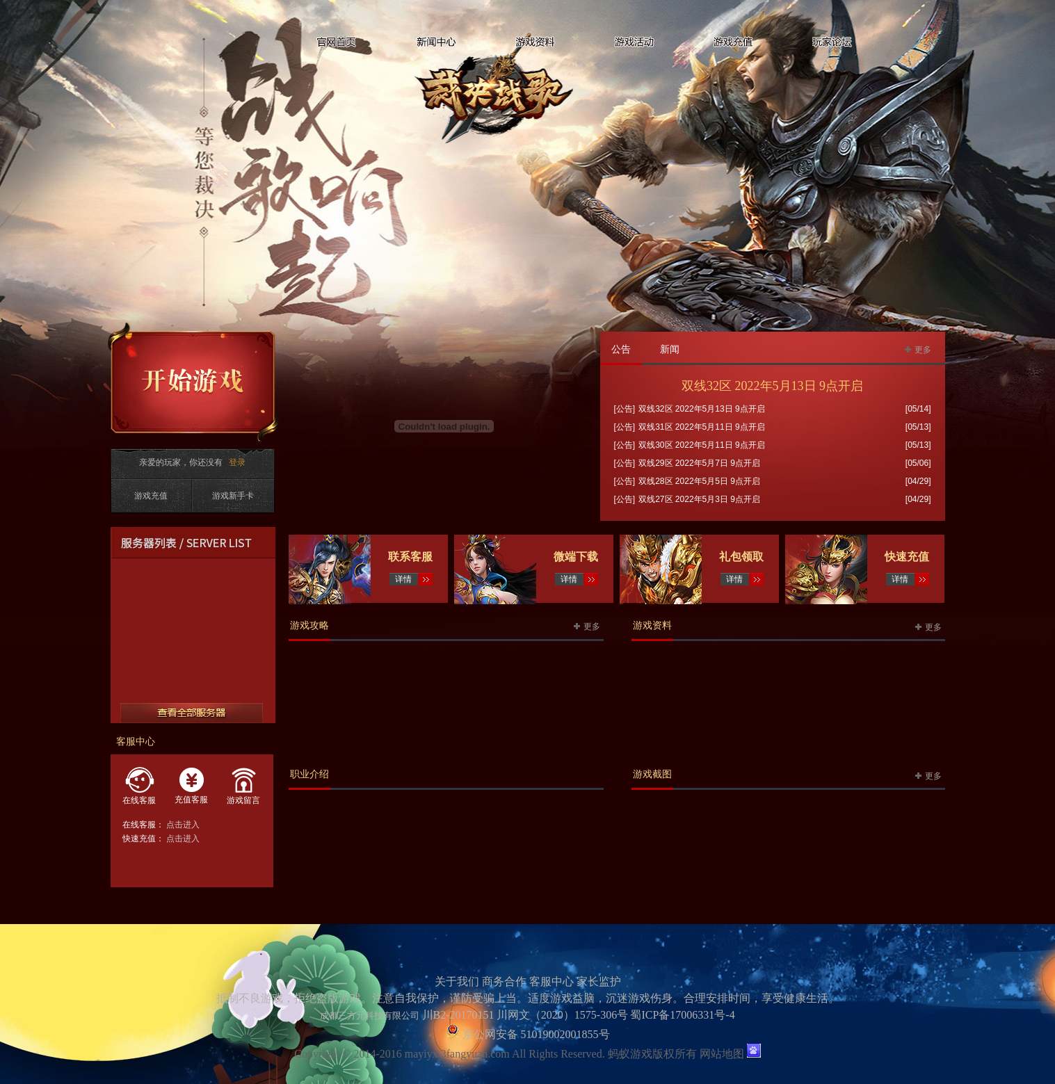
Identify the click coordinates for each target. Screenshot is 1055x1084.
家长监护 (599, 981)
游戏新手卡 (233, 496)
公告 (621, 349)
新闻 (669, 349)
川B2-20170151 (458, 1015)
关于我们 (457, 981)
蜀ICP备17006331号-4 (682, 1015)
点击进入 (183, 825)
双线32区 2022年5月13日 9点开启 (772, 386)
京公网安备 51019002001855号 (535, 1034)
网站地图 (722, 1054)
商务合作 (504, 981)
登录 (237, 462)
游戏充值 (151, 496)
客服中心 (551, 981)
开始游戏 (194, 382)
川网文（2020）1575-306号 (562, 1015)
